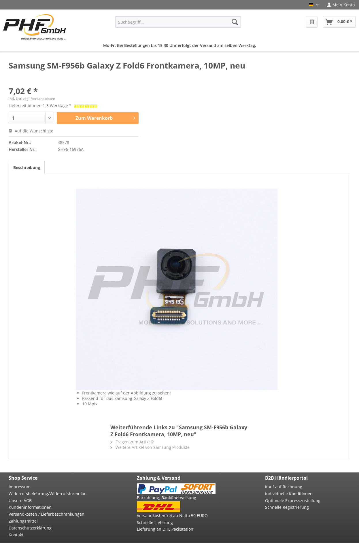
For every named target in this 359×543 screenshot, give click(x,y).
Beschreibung (26, 167)
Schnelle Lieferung (155, 522)
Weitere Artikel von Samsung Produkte (150, 447)
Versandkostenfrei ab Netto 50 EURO (172, 515)
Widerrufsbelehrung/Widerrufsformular (47, 493)
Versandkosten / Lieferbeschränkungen (46, 514)
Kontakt (16, 535)
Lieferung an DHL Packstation (165, 529)
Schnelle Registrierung (287, 507)
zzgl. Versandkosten (39, 98)
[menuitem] (341, 4)
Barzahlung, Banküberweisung (166, 497)
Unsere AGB (20, 500)
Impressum (20, 486)
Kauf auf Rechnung (283, 486)
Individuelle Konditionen (289, 493)
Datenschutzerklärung (30, 528)
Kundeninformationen (30, 507)
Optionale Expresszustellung (292, 500)
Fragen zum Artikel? (132, 442)
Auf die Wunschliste (31, 131)
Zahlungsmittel (23, 521)
